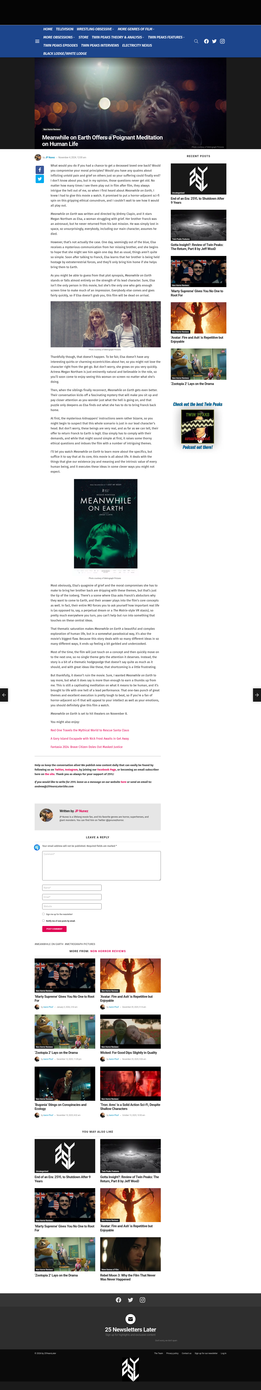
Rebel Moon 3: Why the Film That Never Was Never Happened (127, 1277)
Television (64, 29)
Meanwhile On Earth (49, 944)
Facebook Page (106, 769)
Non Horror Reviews (108, 951)
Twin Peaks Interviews (100, 45)
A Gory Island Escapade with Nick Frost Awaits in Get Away (90, 738)
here (123, 782)
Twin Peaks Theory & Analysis (117, 37)
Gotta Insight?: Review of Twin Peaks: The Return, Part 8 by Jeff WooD (129, 1179)
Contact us (186, 1353)
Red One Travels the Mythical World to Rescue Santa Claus (90, 730)
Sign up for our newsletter (206, 1353)
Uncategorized (42, 1171)
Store (83, 37)
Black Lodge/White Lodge (65, 53)
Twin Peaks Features (165, 37)
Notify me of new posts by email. (60, 921)
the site (50, 774)
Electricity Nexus (137, 45)
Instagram (71, 769)
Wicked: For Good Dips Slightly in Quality (128, 1053)
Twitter (59, 769)
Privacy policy (172, 1353)
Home (47, 29)
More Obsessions (58, 37)
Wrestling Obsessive (94, 29)
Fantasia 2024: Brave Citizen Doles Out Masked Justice (87, 747)
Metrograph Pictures (80, 944)
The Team (158, 1353)
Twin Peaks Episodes (60, 45)
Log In (223, 1353)
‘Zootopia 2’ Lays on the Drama (56, 1053)
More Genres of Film (135, 29)
